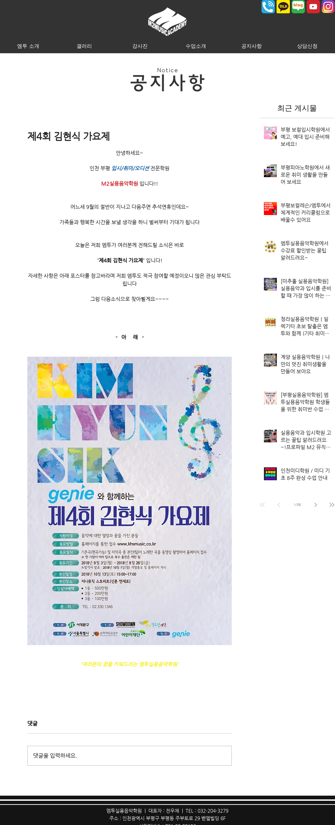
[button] (28, 46)
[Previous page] (278, 505)
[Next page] (315, 505)
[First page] (262, 505)
